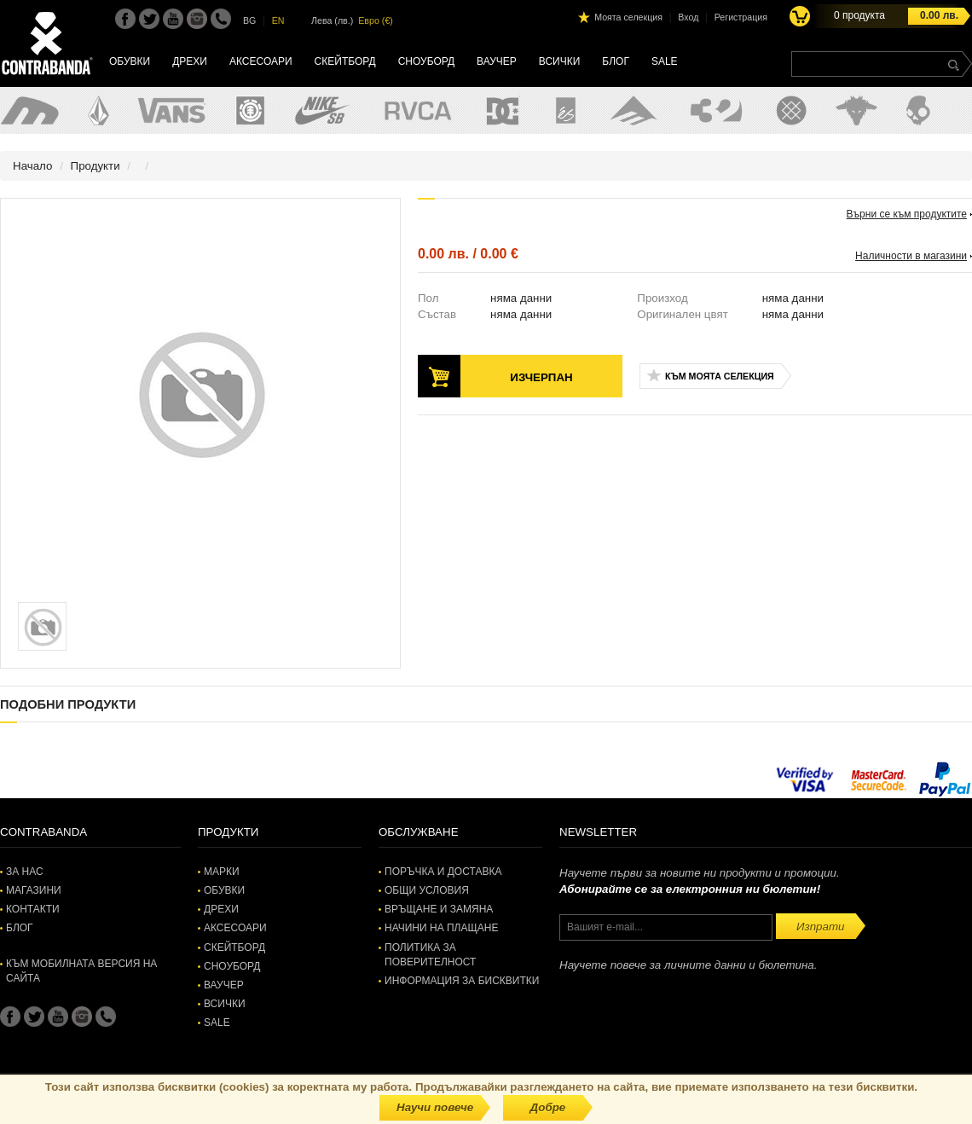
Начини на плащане (441, 928)
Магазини (33, 890)
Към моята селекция (719, 376)
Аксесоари (260, 61)
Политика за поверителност (430, 954)
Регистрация (741, 17)
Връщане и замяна (439, 909)
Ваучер (497, 61)
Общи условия (427, 890)
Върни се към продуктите (907, 214)
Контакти (33, 909)
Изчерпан (541, 377)
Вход (688, 17)
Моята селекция (628, 17)
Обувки (129, 61)
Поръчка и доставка (443, 872)
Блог (615, 61)
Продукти (95, 165)
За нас (24, 872)
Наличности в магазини (911, 256)
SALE (664, 61)
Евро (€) (375, 20)
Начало (32, 165)
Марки (222, 872)
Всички (560, 61)
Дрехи (189, 61)
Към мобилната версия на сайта (81, 971)
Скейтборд (345, 61)
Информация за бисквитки (462, 981)
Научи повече (434, 1107)
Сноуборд (426, 61)
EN (278, 20)
